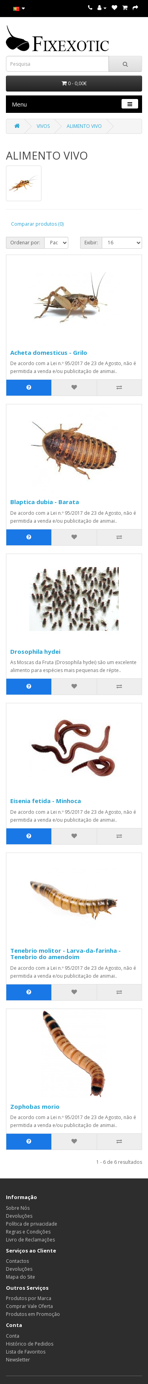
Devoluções (19, 1216)
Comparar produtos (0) (37, 224)
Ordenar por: (25, 242)
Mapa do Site (20, 1277)
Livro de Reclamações (30, 1239)
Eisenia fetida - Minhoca (45, 801)
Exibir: (91, 242)
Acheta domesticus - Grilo (48, 352)
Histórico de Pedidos (29, 1343)
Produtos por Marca (28, 1298)
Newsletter (18, 1359)
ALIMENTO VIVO (84, 126)
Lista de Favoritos (25, 1351)
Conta (12, 1336)
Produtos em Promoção (33, 1314)
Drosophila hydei (35, 651)
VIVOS (43, 126)
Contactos (17, 1261)
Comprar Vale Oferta (29, 1306)
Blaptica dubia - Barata (44, 502)
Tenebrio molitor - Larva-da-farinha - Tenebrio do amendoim (65, 953)
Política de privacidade (31, 1223)
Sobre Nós (18, 1208)
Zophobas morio (35, 1106)
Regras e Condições (28, 1231)
